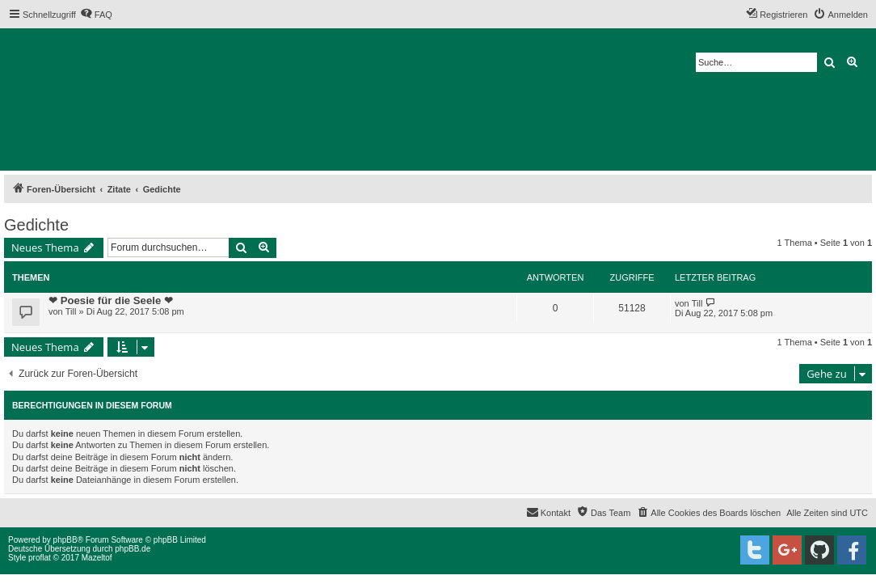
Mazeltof (97, 557)
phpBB (65, 539)
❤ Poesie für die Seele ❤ (110, 300)
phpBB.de (132, 548)
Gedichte (36, 225)
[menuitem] (96, 14)
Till (71, 311)
